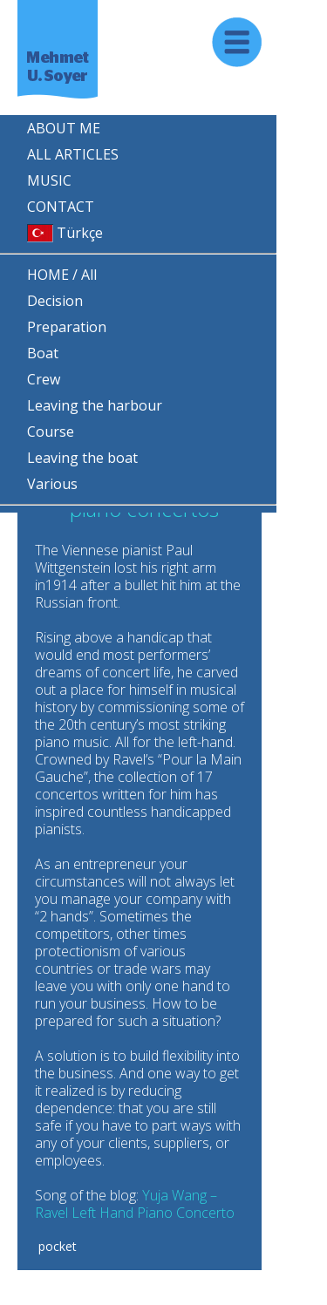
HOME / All (62, 274)
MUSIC (49, 180)
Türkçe (65, 232)
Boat (42, 353)
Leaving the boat (82, 457)
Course (50, 431)
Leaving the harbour (94, 405)
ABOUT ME (63, 128)
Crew (43, 379)
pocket (56, 1246)
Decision (55, 300)
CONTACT (60, 206)
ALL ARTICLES (73, 154)
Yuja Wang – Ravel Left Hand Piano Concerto (135, 1204)
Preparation (66, 326)
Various (52, 483)
